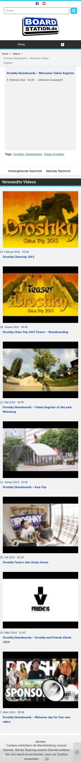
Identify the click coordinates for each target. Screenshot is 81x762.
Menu (41, 44)
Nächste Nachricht (58, 171)
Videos (16, 53)
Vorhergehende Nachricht (25, 171)
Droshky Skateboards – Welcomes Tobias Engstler (40, 73)
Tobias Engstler (54, 154)
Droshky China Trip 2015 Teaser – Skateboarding (35, 332)
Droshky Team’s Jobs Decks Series (25, 562)
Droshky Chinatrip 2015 (18, 257)
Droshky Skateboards (27, 154)
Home (5, 53)
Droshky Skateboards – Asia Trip (24, 487)
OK (47, 759)
